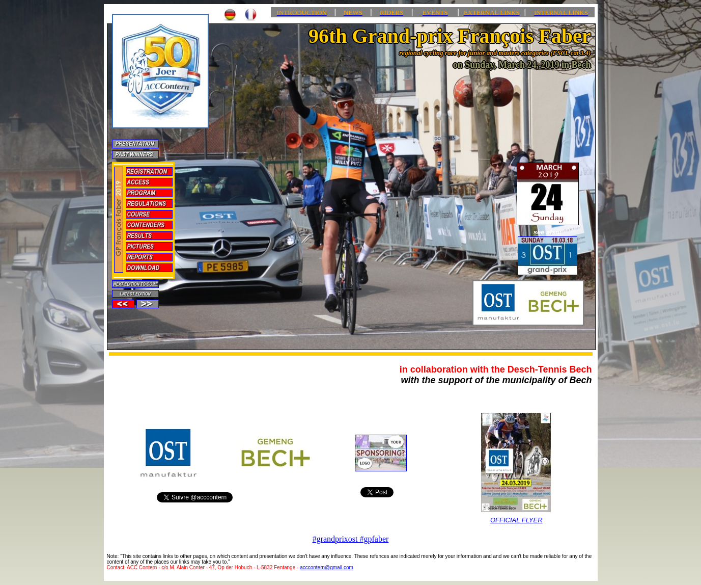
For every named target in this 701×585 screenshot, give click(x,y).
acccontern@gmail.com (326, 567)
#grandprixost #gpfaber (351, 539)
